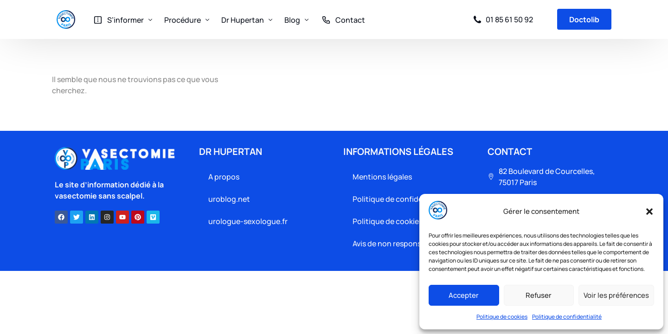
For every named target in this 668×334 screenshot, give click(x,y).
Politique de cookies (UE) (396, 221)
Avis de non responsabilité (398, 243)
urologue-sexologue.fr (248, 221)
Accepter (464, 295)
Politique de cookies (501, 317)
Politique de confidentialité (567, 317)
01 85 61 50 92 (509, 19)
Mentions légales (382, 177)
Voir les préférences (616, 295)
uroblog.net (229, 199)
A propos (223, 177)
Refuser (539, 295)
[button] (649, 211)
